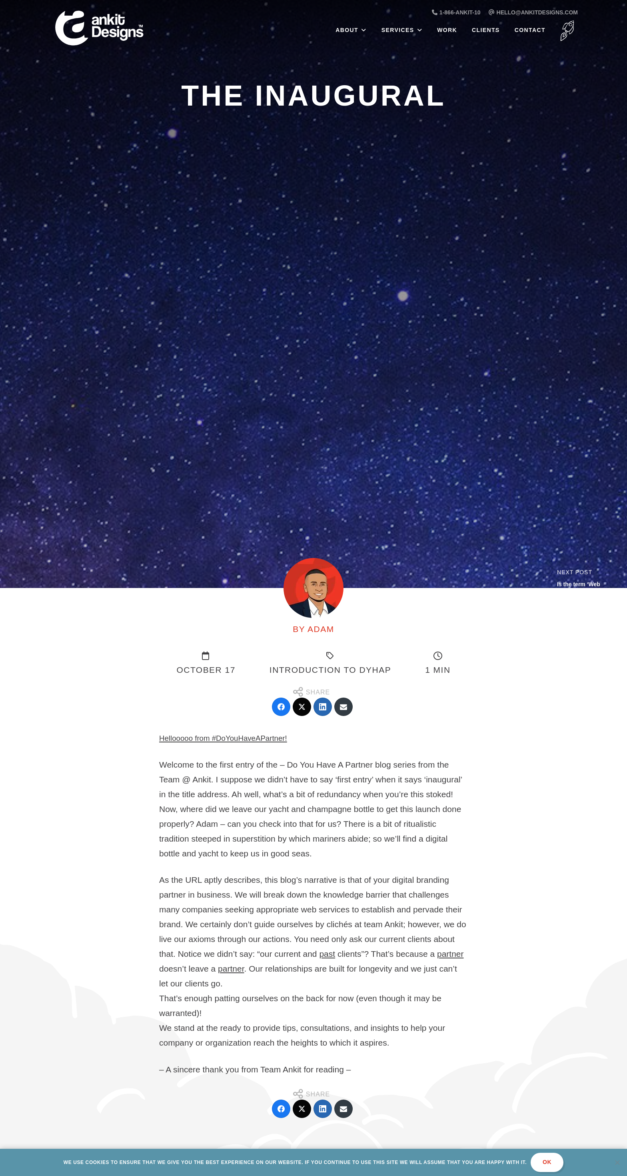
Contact (530, 30)
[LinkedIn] (323, 707)
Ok (547, 1162)
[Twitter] (302, 707)
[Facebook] (281, 707)
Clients (486, 30)
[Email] (343, 707)
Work (447, 30)
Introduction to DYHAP (330, 669)
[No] (617, 1162)
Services (397, 30)
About (346, 30)
